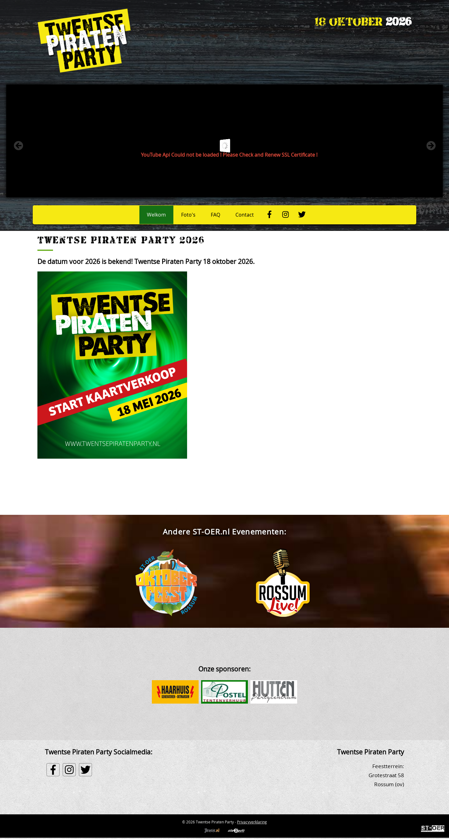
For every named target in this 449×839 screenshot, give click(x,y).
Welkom (156, 214)
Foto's (188, 214)
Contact (244, 214)
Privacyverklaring (252, 821)
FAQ (215, 214)
